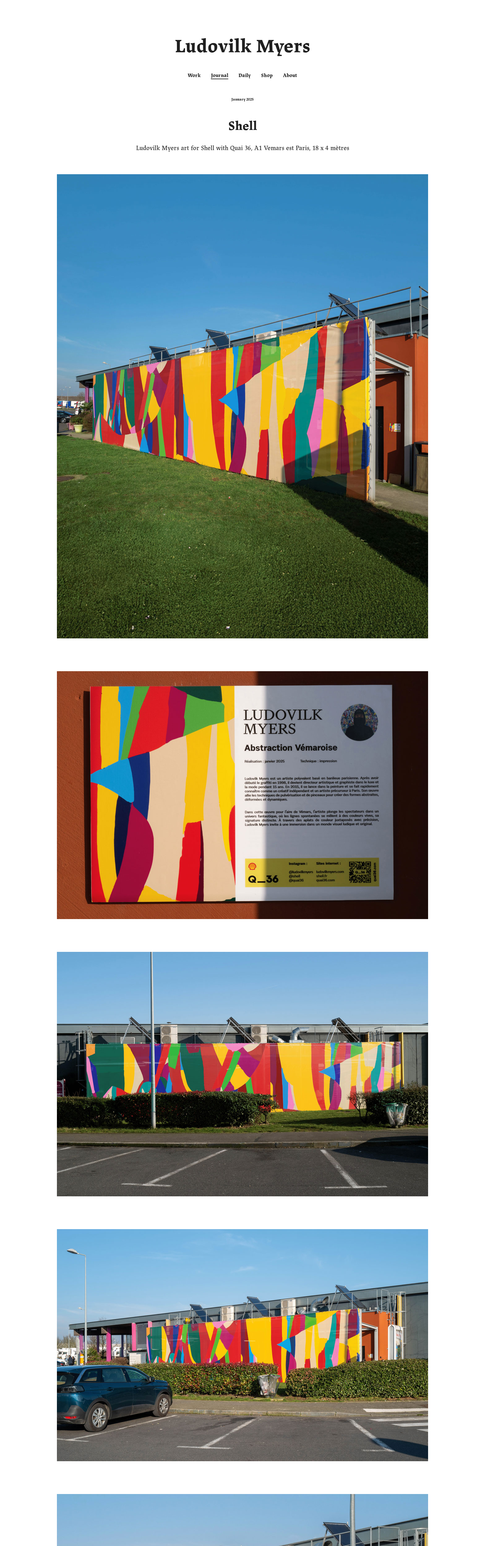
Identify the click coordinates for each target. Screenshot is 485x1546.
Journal (219, 75)
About (290, 75)
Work (194, 75)
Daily (244, 75)
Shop (267, 75)
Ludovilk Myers (243, 47)
